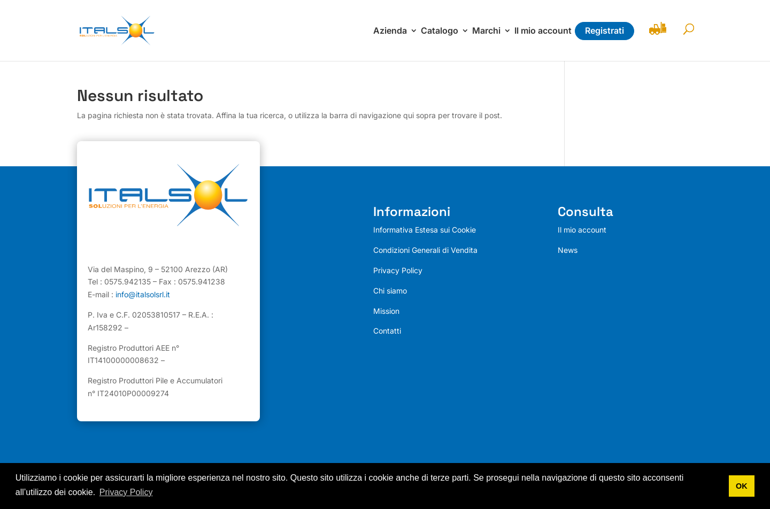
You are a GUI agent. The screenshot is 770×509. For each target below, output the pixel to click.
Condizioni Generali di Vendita (425, 249)
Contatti (387, 330)
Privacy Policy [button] (126, 492)
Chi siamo (390, 290)
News (568, 249)
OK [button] (742, 486)
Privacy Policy (397, 270)
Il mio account (543, 31)
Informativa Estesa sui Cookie (424, 229)
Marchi (486, 31)
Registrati (604, 30)
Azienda (390, 31)
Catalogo (439, 31)
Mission (386, 310)
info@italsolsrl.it (143, 294)
